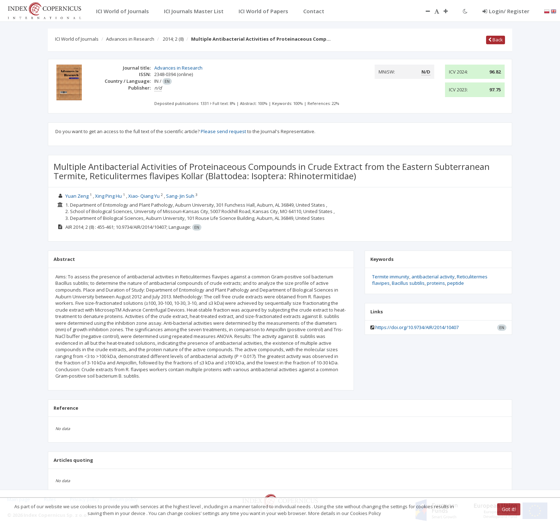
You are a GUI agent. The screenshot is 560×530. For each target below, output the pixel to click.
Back (495, 39)
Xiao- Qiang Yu (144, 196)
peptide (455, 283)
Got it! (509, 509)
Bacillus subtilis (408, 283)
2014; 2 (173, 39)
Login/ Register (505, 11)
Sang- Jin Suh (180, 196)
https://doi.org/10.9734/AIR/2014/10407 (417, 327)
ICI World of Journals (77, 39)
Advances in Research (130, 39)
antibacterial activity (433, 276)
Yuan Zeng (77, 196)
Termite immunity (390, 276)
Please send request (223, 131)
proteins (436, 283)
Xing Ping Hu (108, 196)
